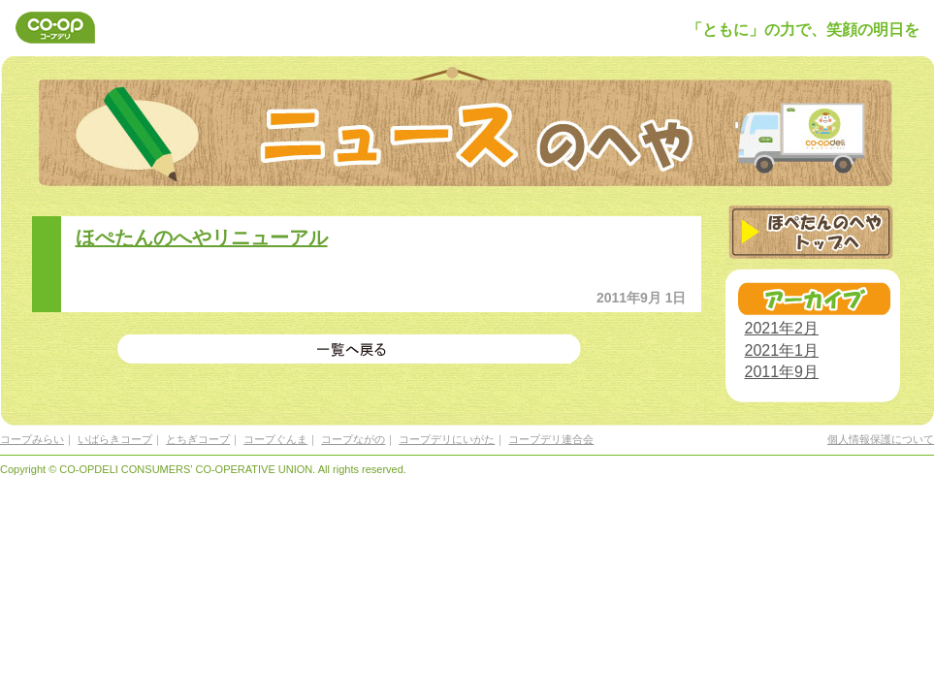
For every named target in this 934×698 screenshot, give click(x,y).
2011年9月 (782, 372)
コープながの (353, 439)
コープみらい (32, 439)
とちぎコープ (198, 439)
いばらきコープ (115, 439)
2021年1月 (782, 350)
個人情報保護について (880, 439)
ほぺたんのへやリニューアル (202, 237)
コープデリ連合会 (551, 439)
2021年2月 (782, 328)
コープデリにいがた (447, 439)
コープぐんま (275, 439)
